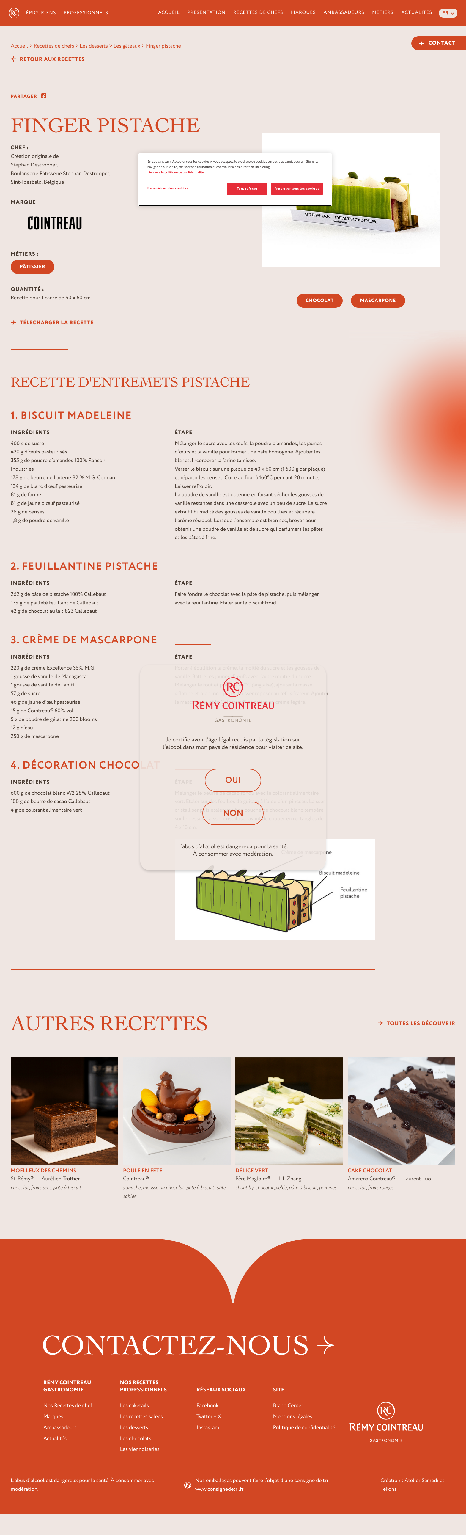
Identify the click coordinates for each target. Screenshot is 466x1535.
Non (233, 813)
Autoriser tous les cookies (297, 188)
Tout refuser (247, 188)
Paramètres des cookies (168, 188)
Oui (233, 779)
